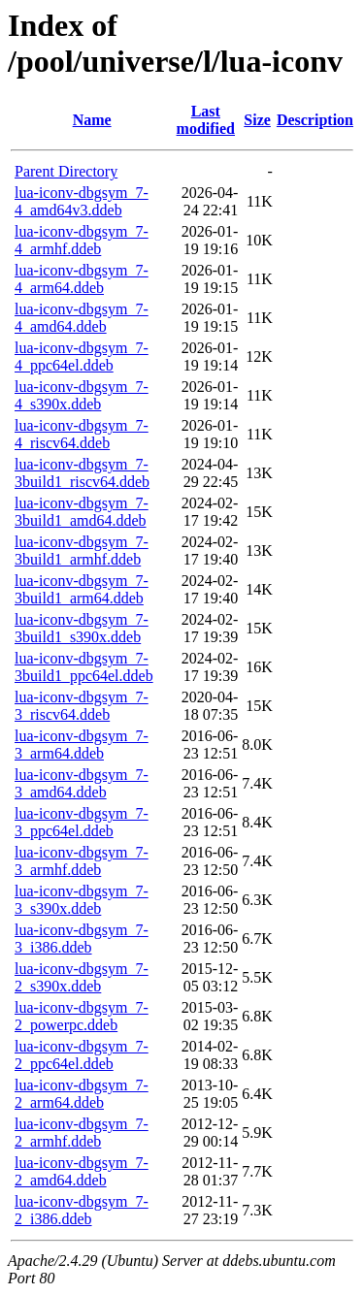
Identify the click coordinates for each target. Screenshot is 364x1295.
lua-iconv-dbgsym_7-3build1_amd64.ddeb (82, 512)
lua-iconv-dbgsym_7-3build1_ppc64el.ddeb (84, 667)
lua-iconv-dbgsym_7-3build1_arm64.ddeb (82, 589)
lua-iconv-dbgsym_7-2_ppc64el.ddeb (82, 1055)
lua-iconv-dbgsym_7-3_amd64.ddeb (82, 783)
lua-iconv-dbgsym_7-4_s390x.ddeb (82, 395)
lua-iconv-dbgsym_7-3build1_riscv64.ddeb (82, 473)
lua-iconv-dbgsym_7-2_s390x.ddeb (82, 977)
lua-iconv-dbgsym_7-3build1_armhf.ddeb (82, 550)
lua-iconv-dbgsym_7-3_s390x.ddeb (82, 900)
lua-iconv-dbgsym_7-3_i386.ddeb (82, 938)
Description (315, 120)
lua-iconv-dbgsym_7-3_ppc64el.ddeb (82, 822)
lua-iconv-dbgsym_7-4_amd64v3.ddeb (82, 201)
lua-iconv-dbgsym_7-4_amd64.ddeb (82, 318)
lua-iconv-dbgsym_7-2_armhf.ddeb (82, 1132)
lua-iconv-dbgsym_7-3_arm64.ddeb (82, 744)
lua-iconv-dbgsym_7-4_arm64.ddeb (82, 279)
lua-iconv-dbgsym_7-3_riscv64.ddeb (82, 706)
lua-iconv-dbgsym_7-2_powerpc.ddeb (82, 1016)
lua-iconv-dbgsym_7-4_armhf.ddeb (82, 240)
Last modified (206, 120)
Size (257, 120)
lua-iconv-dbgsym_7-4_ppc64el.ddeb (82, 356)
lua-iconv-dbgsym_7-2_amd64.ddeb (82, 1171)
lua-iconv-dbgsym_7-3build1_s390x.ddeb (82, 628)
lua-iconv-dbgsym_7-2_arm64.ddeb (82, 1094)
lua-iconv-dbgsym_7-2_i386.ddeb (82, 1210)
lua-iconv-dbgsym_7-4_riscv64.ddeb (82, 434)
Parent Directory (66, 171)
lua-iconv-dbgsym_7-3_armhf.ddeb (82, 861)
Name (92, 120)
